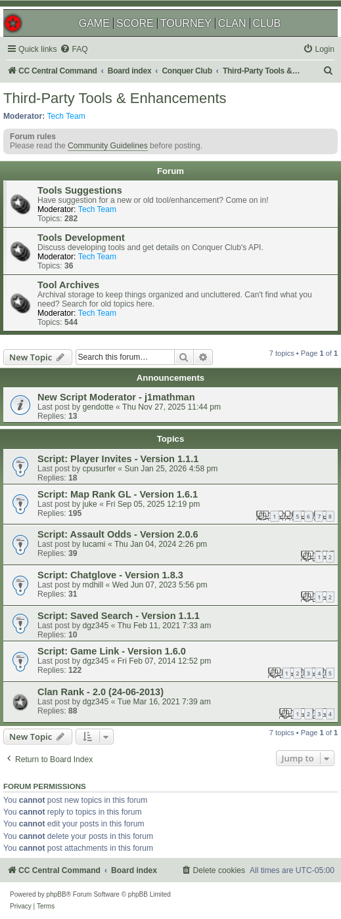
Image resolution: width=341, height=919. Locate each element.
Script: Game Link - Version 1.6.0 (111, 651)
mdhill (93, 584)
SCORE (135, 23)
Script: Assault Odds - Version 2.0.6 (117, 534)
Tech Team (66, 116)
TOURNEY (186, 23)
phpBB (56, 894)
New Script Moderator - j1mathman (116, 397)
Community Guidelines (108, 145)
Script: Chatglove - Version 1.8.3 (110, 575)
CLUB (267, 23)
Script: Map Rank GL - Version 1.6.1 (117, 494)
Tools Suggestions (79, 190)
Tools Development (81, 237)
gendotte (98, 407)
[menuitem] (73, 49)
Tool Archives (68, 285)
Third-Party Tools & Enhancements (115, 98)
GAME (94, 23)
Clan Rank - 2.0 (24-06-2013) (100, 692)
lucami (94, 544)
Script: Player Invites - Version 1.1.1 (117, 459)
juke (90, 504)
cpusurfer (99, 468)
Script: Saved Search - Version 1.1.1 (118, 615)
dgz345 (96, 625)
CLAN (232, 23)
